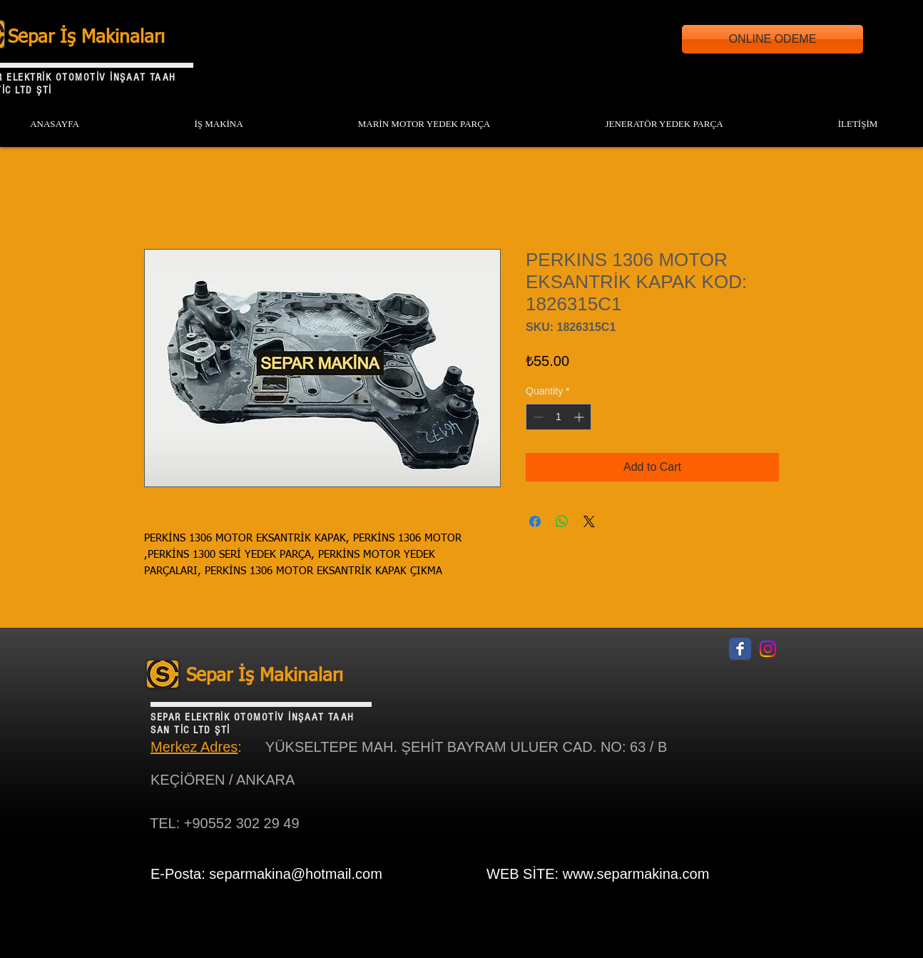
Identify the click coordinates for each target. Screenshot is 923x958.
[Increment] (580, 416)
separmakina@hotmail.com (295, 874)
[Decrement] (537, 416)
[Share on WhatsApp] (562, 521)
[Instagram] (768, 649)
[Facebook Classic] (740, 649)
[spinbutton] (558, 416)
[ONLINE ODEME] (772, 39)
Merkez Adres (194, 747)
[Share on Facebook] (535, 521)
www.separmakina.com (636, 874)
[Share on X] (589, 521)
